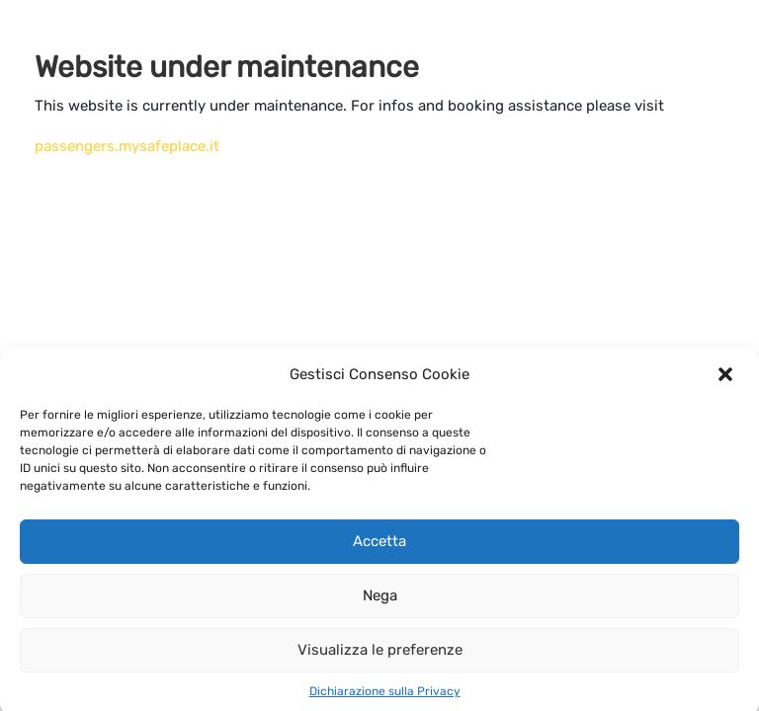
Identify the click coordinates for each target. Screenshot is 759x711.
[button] (727, 379)
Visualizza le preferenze (380, 655)
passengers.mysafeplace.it (127, 146)
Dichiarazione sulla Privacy (385, 696)
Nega (380, 600)
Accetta (379, 546)
